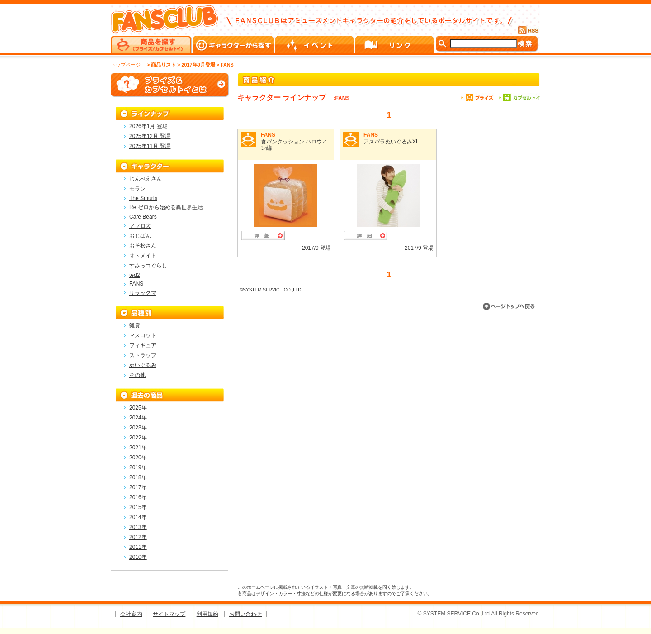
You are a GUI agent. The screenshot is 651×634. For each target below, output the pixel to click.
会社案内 (131, 614)
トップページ (126, 64)
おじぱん (140, 236)
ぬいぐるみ (142, 365)
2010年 (138, 557)
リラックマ (142, 293)
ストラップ (142, 355)
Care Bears (143, 217)
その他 (137, 375)
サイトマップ (169, 614)
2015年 (138, 507)
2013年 (138, 527)
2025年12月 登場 (149, 136)
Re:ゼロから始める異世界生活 (166, 207)
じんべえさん (145, 179)
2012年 (138, 537)
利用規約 (207, 614)
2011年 (138, 547)
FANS (268, 135)
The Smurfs (143, 198)
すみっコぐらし (148, 265)
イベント (315, 44)
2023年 (138, 427)
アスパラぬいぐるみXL (391, 141)
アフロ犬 (140, 226)
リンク (395, 44)
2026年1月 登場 (148, 126)
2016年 (138, 497)
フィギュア (142, 345)
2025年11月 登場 (149, 146)
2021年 (138, 447)
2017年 (138, 487)
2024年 (138, 418)
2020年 (138, 457)
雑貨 (134, 325)
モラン (137, 189)
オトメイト (142, 256)
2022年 (138, 437)
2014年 (138, 517)
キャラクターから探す (234, 44)
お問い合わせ (245, 614)
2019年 (138, 467)
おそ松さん (142, 246)
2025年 (138, 408)
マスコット (142, 335)
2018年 (138, 477)
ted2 (134, 275)
